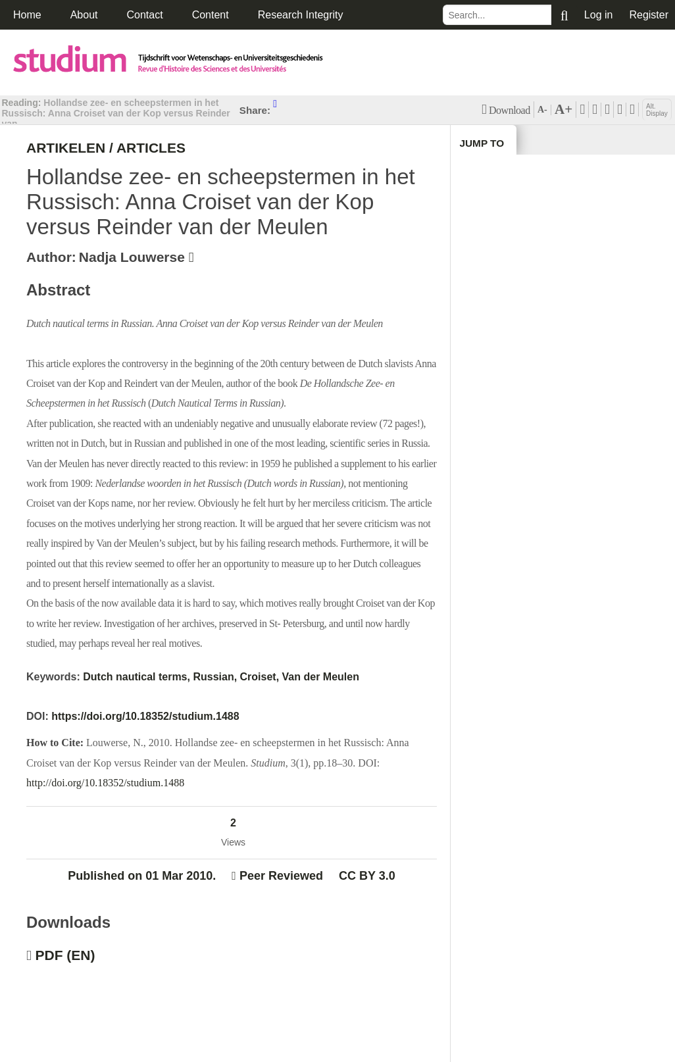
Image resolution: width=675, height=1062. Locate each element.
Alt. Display (657, 110)
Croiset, (260, 676)
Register (648, 14)
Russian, (215, 676)
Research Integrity (300, 14)
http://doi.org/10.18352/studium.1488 (105, 782)
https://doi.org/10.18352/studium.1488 (145, 716)
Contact (145, 14)
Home (27, 14)
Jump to (483, 143)
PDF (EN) (65, 956)
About (84, 14)
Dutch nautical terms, (136, 676)
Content (210, 14)
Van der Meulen (320, 676)
